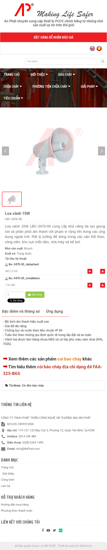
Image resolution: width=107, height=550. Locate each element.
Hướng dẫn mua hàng (15, 504)
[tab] (21, 311)
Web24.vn (86, 546)
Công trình (7, 479)
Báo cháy (66, 74)
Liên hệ (5, 486)
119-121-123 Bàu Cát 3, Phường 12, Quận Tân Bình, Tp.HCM (56, 430)
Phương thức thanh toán (16, 510)
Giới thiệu (39, 74)
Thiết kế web (66, 546)
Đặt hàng (35, 294)
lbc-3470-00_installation (24, 278)
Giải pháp (89, 86)
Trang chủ (7, 467)
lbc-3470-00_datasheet (24, 264)
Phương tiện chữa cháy (51, 86)
